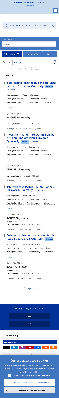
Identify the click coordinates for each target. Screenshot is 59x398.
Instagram (22, 347)
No (29, 323)
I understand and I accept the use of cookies (31, 382)
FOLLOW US (10, 342)
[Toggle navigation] (55, 10)
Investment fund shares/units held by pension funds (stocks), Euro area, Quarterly (30, 138)
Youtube (30, 347)
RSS (53, 347)
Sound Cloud (45, 347)
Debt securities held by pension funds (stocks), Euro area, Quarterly (30, 237)
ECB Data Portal (29, 5)
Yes (29, 316)
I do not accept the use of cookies (31, 390)
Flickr (37, 347)
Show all (10, 108)
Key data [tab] (32, 54)
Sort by (6, 62)
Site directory (12, 335)
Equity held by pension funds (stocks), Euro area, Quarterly (30, 188)
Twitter (6, 347)
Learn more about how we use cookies (32, 375)
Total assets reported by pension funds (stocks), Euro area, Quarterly (31, 84)
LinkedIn (14, 347)
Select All (9, 75)
